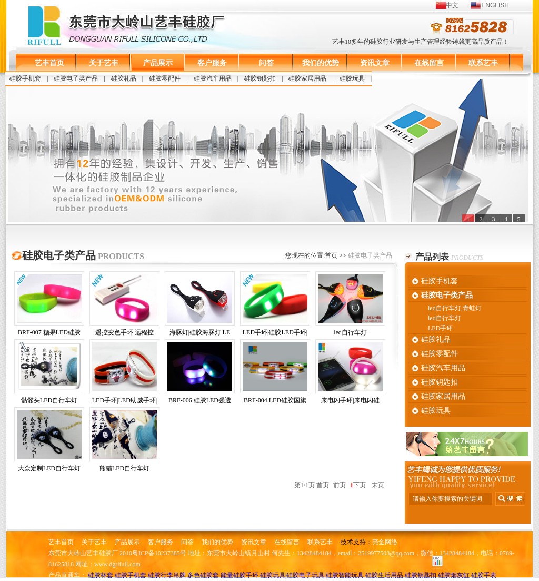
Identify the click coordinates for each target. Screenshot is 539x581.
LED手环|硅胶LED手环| (275, 305)
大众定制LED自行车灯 (49, 441)
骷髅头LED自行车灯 (49, 373)
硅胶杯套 (100, 575)
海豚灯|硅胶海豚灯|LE (199, 305)
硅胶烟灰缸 (454, 575)
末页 (378, 485)
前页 (339, 485)
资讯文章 (375, 63)
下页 (359, 485)
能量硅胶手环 (239, 575)
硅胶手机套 (25, 78)
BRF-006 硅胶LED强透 (199, 373)
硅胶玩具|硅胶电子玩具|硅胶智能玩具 (312, 575)
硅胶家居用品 (307, 78)
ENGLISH (495, 5)
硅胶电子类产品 (76, 78)
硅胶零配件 (165, 78)
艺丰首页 (49, 63)
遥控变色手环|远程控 (124, 305)
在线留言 (429, 63)
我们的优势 (320, 63)
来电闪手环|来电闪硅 (350, 373)
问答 (266, 63)
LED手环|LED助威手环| (124, 373)
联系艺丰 (483, 63)
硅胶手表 (483, 575)
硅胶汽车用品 (213, 78)
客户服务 (212, 63)
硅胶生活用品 (384, 575)
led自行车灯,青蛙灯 (455, 308)
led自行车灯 (350, 305)
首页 (331, 255)
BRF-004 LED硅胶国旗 (275, 373)
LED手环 (440, 328)
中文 (452, 5)
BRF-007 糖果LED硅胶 (49, 305)
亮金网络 (384, 542)
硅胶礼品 (123, 78)
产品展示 (158, 63)
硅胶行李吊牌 (167, 575)
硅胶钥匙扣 (260, 78)
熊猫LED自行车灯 (124, 441)
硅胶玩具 (352, 78)
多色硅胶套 (203, 575)
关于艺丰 (103, 63)
